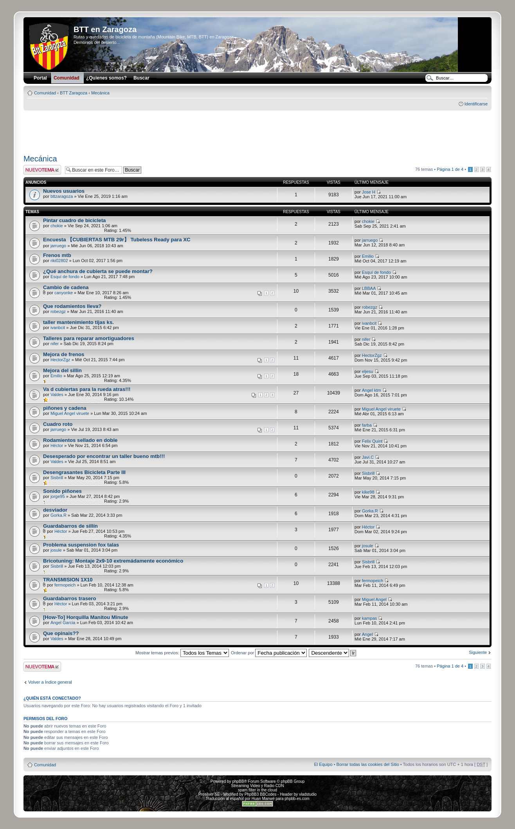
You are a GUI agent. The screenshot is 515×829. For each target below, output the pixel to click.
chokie (56, 225)
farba (367, 425)
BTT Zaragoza (73, 93)
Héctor (56, 445)
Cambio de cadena (66, 287)
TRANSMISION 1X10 (68, 580)
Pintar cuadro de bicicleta (74, 220)
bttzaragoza (61, 196)
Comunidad (45, 93)
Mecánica (100, 93)
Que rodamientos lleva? (72, 306)
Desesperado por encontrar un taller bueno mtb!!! (104, 456)
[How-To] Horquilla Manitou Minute (85, 617)
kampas (369, 618)
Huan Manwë (263, 798)
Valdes (56, 394)
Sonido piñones (62, 491)
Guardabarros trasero (69, 598)
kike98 (368, 492)
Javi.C (368, 457)
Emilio (368, 256)
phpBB (238, 781)
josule (56, 550)
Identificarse (476, 103)
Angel (367, 634)
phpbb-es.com (297, 798)
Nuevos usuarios (64, 191)
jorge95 (57, 496)
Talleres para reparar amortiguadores (88, 338)
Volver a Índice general (50, 682)
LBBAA (369, 288)
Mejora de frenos (64, 354)
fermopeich (65, 585)
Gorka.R (58, 515)
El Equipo (323, 764)
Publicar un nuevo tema (42, 170)
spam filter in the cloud (257, 790)
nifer (54, 343)
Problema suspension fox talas (81, 545)
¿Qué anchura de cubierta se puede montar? (98, 271)
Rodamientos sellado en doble (80, 440)
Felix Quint (372, 441)
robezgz (58, 311)
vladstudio (308, 794)
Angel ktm (371, 390)
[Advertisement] (257, 129)
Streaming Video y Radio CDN (257, 786)
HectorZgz (60, 359)
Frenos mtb (57, 255)
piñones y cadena (64, 408)
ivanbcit (57, 327)
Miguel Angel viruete (69, 413)
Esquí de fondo (64, 276)
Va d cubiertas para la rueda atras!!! (87, 389)
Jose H (368, 192)
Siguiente (478, 652)
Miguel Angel (374, 599)
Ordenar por (269, 652)
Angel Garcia (63, 622)
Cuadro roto (57, 424)
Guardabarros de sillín (70, 526)
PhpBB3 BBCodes (261, 794)
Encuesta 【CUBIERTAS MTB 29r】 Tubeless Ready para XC (117, 240)
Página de (450, 169)
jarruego (58, 245)
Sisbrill (56, 477)
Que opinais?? (61, 633)
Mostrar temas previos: (182, 652)
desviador (55, 510)
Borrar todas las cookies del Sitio (368, 764)
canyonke (63, 292)
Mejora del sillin (62, 370)
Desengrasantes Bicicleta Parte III (84, 472)
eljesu (367, 371)
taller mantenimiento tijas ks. (78, 322)
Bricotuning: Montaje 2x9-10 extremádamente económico (113, 561)
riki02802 (59, 260)
